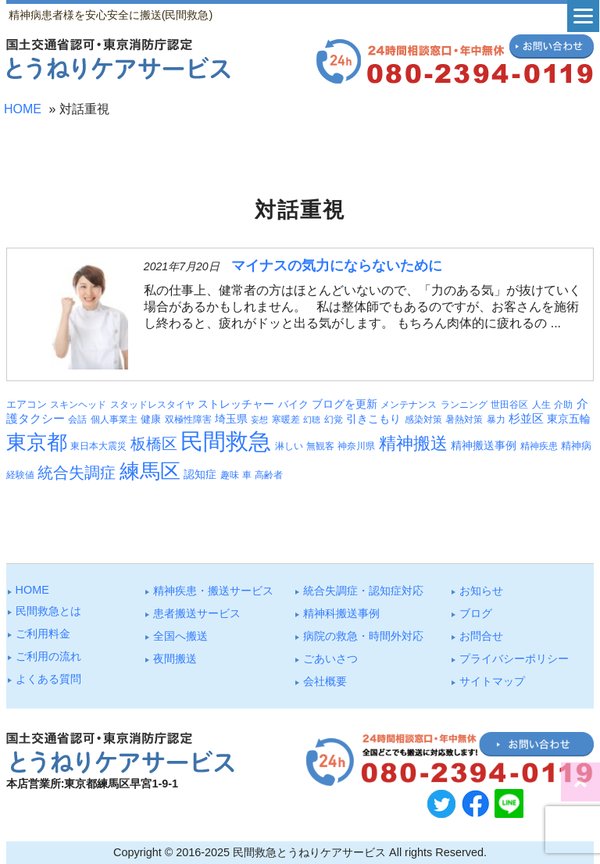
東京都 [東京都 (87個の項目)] (36, 442)
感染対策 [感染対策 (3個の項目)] (423, 419)
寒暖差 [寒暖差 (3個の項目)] (286, 419)
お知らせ (481, 590)
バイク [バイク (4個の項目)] (293, 404)
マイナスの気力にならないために (336, 265)
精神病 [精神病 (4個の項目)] (576, 446)
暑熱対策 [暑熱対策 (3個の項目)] (464, 419)
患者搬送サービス (197, 613)
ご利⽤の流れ (48, 656)
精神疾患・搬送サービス (213, 590)
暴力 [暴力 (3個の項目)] (496, 419)
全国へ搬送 (180, 636)
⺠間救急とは (48, 611)
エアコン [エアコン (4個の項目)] (26, 404)
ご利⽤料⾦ (43, 633)
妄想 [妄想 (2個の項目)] (259, 419)
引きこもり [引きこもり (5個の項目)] (373, 418)
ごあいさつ (330, 658)
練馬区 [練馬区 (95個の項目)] (150, 471)
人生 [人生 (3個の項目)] (541, 404)
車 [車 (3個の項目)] (247, 474)
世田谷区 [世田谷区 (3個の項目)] (509, 404)
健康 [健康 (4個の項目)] (151, 419)
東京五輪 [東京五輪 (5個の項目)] (569, 418)
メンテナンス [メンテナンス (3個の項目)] (408, 404)
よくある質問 (48, 679)
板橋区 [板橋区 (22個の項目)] (153, 443)
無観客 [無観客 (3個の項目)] (320, 446)
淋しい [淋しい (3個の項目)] (289, 446)
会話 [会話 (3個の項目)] (77, 419)
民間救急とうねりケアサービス (309, 852)
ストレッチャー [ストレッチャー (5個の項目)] (236, 404)
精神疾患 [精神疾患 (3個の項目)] (539, 446)
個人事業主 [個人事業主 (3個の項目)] (114, 419)
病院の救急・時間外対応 (363, 636)
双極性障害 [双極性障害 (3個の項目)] (188, 419)
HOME (22, 109)
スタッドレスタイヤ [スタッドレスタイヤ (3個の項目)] (152, 404)
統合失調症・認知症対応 (363, 590)
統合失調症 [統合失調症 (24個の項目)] (77, 472)
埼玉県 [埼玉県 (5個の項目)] (231, 418)
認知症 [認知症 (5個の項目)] (200, 474)
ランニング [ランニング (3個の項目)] (464, 404)
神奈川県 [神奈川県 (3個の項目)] (356, 446)
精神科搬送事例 (341, 613)
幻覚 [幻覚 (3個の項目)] (333, 419)
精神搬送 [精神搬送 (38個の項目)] (413, 443)
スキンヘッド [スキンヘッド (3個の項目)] (78, 404)
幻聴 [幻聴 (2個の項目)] (311, 419)
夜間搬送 (175, 658)
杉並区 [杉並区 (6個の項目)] (526, 418)
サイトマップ (492, 681)
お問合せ (481, 636)
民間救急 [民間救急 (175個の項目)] (225, 441)
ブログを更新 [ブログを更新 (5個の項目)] (344, 404)
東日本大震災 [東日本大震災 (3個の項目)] (98, 446)
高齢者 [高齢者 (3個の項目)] (269, 474)
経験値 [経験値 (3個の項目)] (20, 474)
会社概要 (325, 681)
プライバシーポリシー (514, 658)
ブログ (475, 613)
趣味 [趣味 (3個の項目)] (229, 474)
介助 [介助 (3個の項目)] (563, 404)
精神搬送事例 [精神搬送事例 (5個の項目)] (483, 445)
